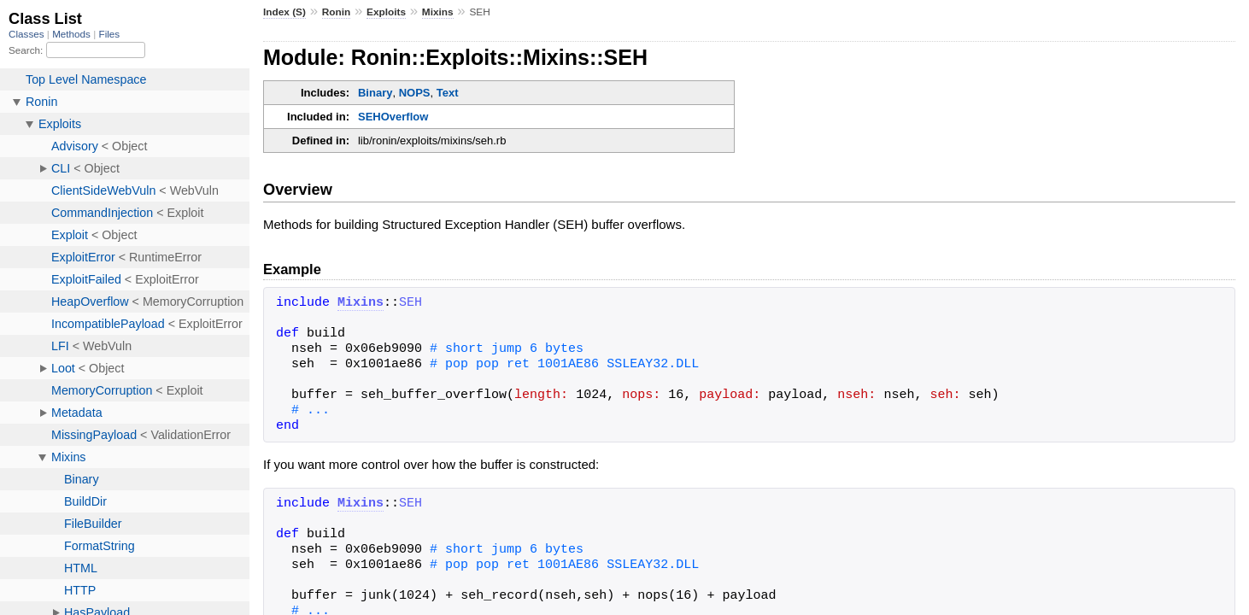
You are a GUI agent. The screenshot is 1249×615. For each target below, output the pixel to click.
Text (448, 92)
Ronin (336, 12)
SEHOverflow (393, 116)
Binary (375, 92)
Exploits (386, 12)
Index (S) (284, 12)
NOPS (415, 92)
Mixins (438, 12)
